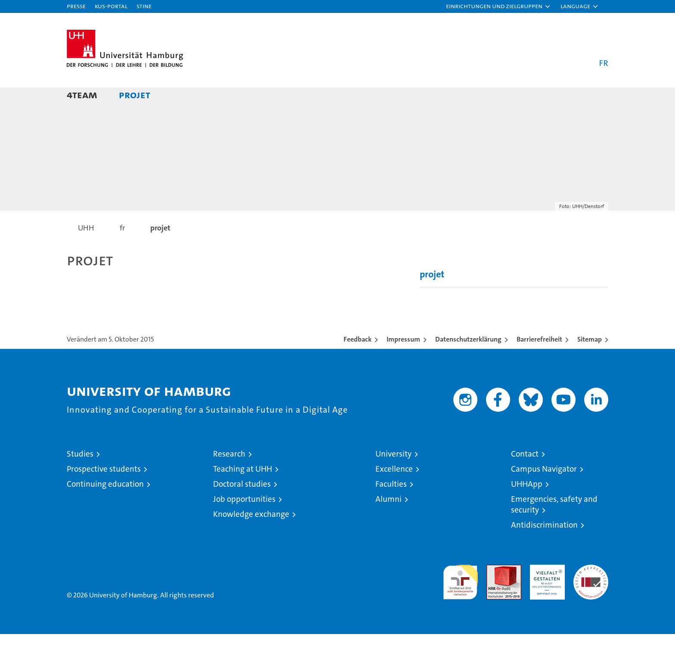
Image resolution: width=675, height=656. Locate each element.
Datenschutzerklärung (468, 361)
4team (82, 94)
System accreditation (590, 596)
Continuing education (105, 506)
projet (134, 94)
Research (229, 475)
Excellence (394, 490)
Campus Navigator (544, 490)
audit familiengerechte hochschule (460, 600)
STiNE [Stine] (144, 5)
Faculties (391, 506)
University (393, 475)
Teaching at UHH (242, 490)
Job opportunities (244, 521)
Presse (76, 5)
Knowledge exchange (251, 536)
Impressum (403, 361)
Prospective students (104, 490)
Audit (494, 591)
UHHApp (526, 506)
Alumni (388, 521)
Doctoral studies (242, 506)
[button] (498, 6)
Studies (80, 475)
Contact (525, 475)
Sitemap (589, 361)
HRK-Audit (545, 591)
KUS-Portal (111, 5)
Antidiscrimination (544, 546)
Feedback (358, 361)
